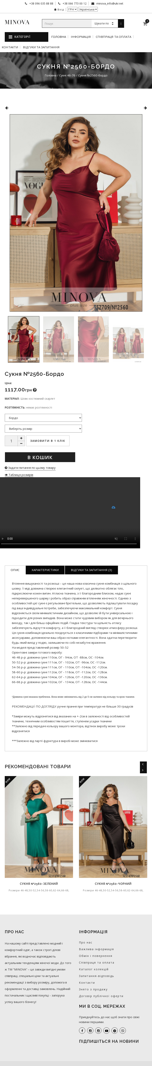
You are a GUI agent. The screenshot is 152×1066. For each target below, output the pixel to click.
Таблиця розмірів (19, 475)
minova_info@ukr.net (109, 3)
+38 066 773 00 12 (74, 3)
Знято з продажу (93, 989)
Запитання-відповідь (96, 976)
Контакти (10, 47)
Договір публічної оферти (101, 996)
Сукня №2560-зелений (39, 883)
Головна (58, 36)
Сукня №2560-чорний (113, 883)
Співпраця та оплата (113, 36)
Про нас (85, 942)
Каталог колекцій (94, 969)
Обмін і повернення (95, 956)
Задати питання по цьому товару (30, 468)
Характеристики (45, 570)
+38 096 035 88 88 (40, 3)
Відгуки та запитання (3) (91, 570)
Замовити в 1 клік (47, 441)
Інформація (81, 36)
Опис (15, 570)
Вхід (59, 9)
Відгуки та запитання (41, 47)
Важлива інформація (96, 949)
